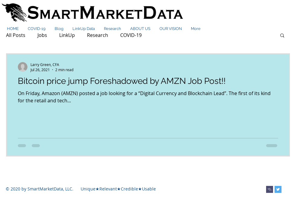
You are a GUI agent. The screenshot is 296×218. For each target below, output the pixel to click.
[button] (282, 36)
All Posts (15, 35)
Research (97, 35)
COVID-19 (131, 35)
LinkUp (67, 35)
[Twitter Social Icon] (278, 189)
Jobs (42, 35)
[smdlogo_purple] (269, 189)
